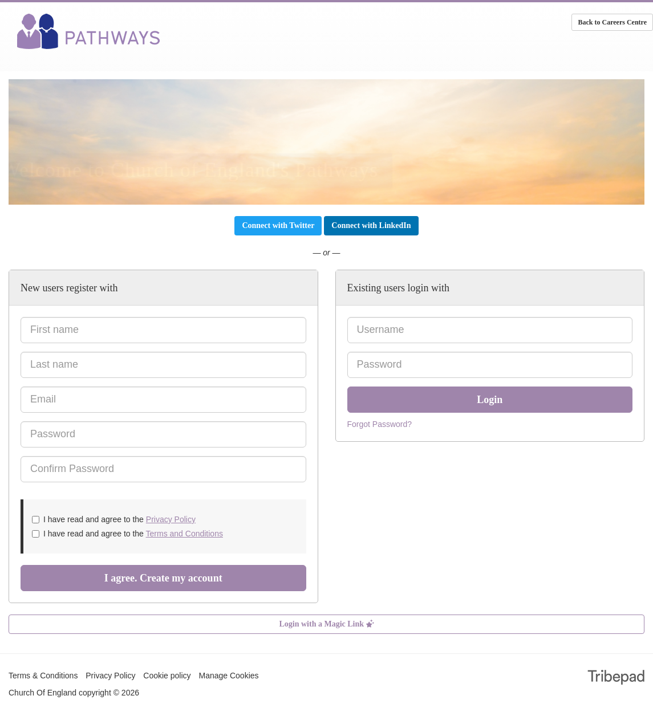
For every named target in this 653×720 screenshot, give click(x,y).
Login (489, 399)
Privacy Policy (171, 519)
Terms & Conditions (43, 675)
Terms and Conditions (184, 533)
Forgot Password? (379, 424)
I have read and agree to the (114, 519)
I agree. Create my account (163, 578)
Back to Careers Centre (612, 22)
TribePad (615, 678)
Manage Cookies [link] (228, 675)
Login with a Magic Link (326, 624)
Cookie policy (166, 675)
